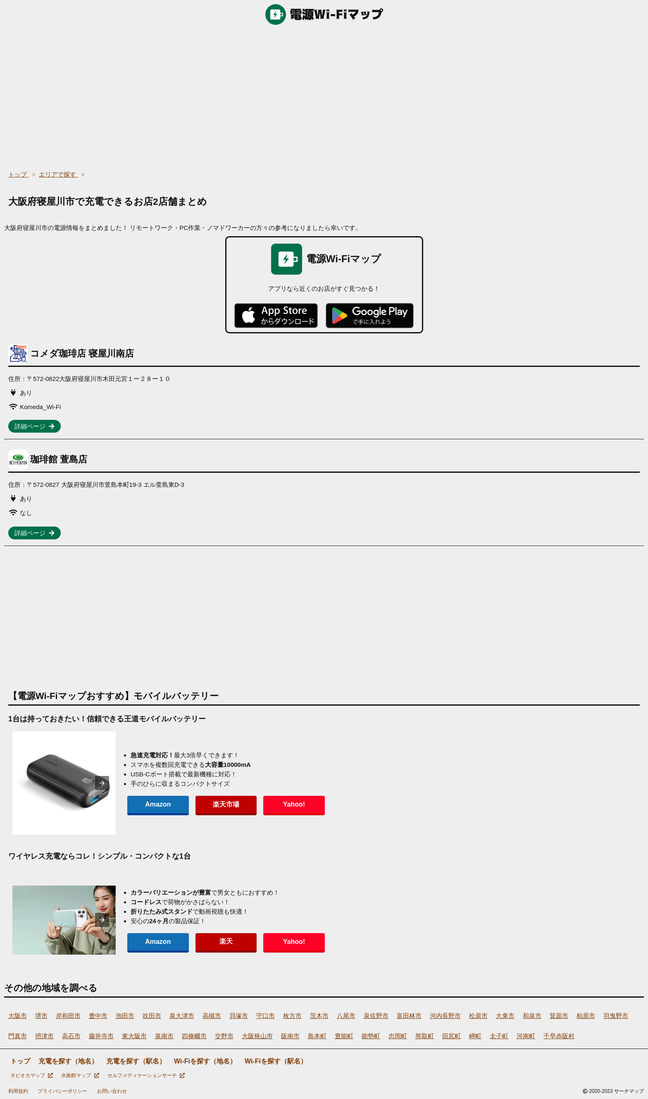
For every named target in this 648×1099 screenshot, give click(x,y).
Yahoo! (264, 804)
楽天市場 (208, 804)
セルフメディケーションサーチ (146, 1075)
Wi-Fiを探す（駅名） (276, 1061)
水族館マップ (80, 1075)
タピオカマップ (31, 1075)
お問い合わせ (112, 1091)
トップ (20, 1061)
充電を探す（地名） (68, 1061)
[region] (324, 95)
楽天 (208, 941)
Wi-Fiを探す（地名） (205, 1061)
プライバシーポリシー (62, 1091)
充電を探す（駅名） (136, 1061)
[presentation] (102, 783)
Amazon (152, 804)
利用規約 (18, 1091)
